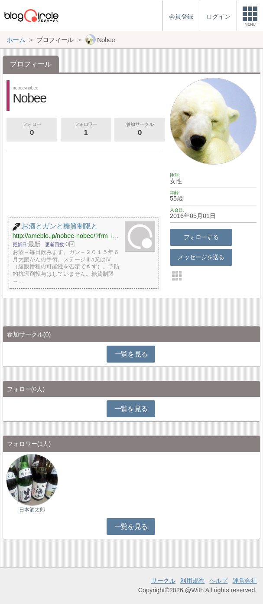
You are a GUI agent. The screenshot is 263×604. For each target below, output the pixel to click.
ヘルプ (218, 580)
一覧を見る (131, 354)
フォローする (201, 237)
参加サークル (139, 130)
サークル (163, 580)
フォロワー (86, 130)
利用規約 (192, 580)
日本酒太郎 (32, 509)
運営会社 (245, 580)
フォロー (32, 130)
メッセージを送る (201, 257)
